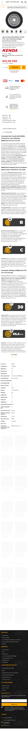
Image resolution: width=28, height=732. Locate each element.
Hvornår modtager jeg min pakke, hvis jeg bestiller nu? (15, 88)
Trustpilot (3, 5)
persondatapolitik (10, 710)
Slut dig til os (5, 693)
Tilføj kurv (15, 67)
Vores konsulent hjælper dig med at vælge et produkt (14, 107)
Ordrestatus (5, 635)
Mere (21, 426)
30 (14, 122)
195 (9, 115)
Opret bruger (5, 649)
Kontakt (4, 643)
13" (10, 118)
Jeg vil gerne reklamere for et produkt (11, 639)
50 (9, 117)
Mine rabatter (5, 660)
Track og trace (5, 637)
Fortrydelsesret (6, 679)
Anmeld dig (14, 704)
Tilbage (2, 7)
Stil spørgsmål (7, 132)
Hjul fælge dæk (17, 7)
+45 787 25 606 (14, 109)
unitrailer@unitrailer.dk (9, 720)
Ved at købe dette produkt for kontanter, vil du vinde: (15, 96)
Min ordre (4, 632)
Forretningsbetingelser (8, 675)
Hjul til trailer (24, 7)
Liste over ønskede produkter (9, 656)
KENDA (9, 53)
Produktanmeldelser (9, 129)
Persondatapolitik (6, 677)
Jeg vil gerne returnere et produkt (10, 641)
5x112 (14, 120)
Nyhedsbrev (5, 662)
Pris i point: (12, 94)
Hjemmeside (10, 7)
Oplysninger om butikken (8, 668)
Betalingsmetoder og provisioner (10, 672)
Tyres (15, 357)
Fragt (3, 670)
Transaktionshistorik (7, 658)
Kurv (3, 651)
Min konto (4, 646)
